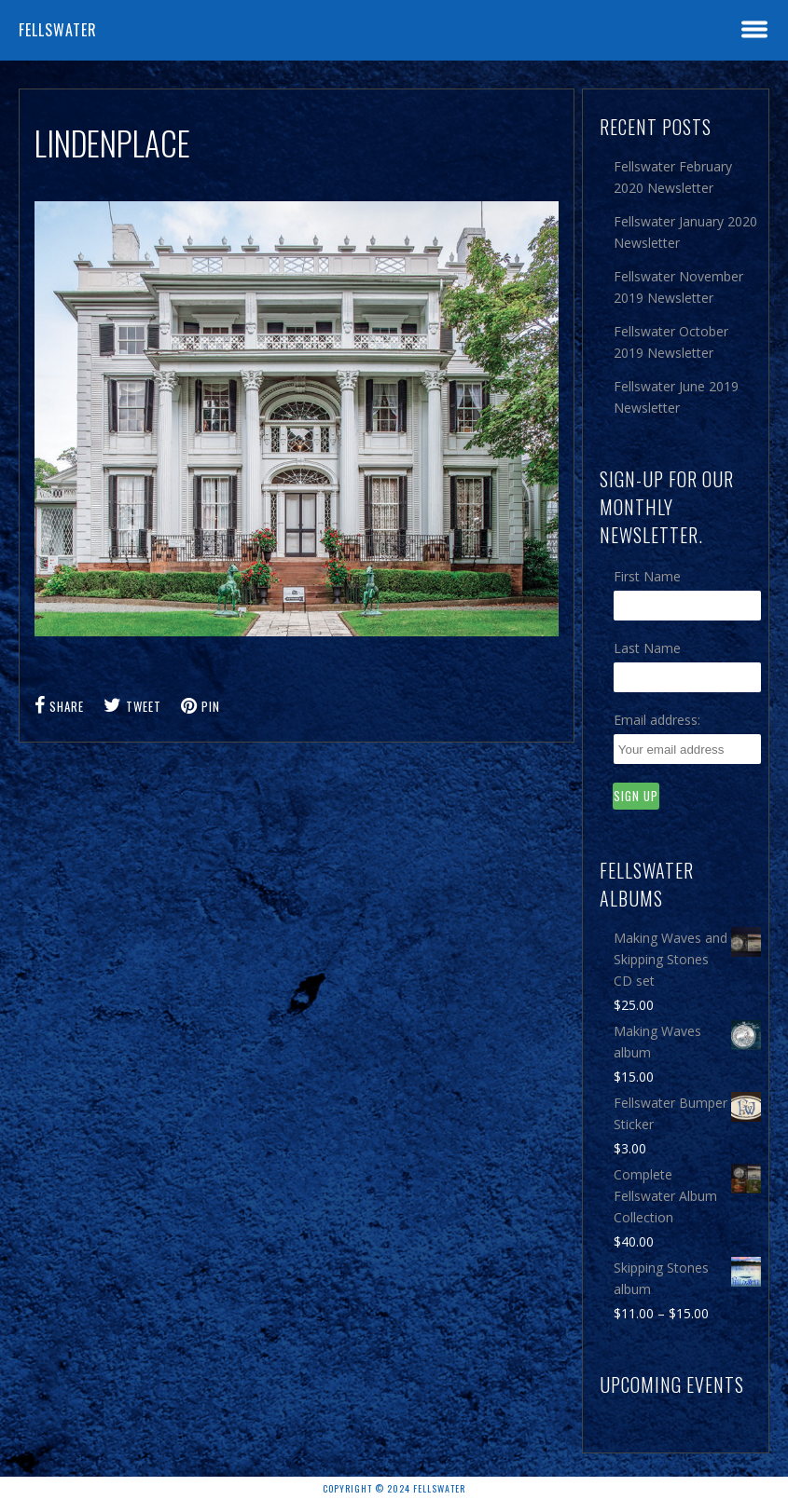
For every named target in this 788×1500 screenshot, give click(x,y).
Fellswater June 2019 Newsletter (676, 396)
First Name (647, 576)
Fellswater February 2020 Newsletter (673, 177)
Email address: (657, 720)
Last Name (647, 648)
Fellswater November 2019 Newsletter (678, 287)
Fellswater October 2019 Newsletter (671, 341)
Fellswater (58, 30)
